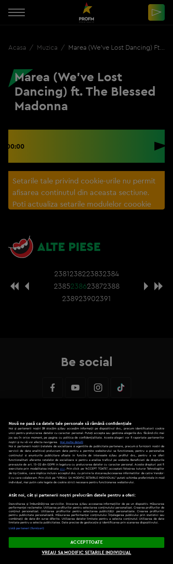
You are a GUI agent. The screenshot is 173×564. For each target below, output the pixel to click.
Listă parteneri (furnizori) (26, 528)
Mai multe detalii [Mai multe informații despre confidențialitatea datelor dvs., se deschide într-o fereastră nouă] (71, 442)
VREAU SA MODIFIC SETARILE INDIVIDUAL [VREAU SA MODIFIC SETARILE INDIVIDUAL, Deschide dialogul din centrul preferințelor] (86, 552)
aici (62, 468)
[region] (86, 481)
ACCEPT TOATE (86, 542)
